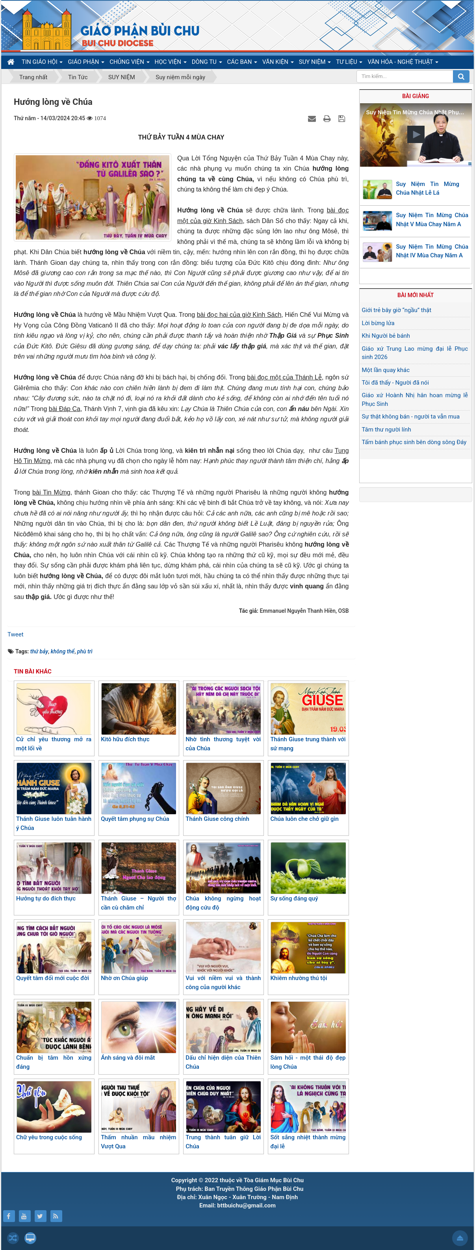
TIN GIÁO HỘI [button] (42, 63)
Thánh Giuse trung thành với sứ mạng (307, 717)
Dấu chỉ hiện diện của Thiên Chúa (223, 1035)
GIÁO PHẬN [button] (86, 63)
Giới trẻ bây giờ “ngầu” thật (397, 310)
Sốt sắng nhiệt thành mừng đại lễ (307, 1115)
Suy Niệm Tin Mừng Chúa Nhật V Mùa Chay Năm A (432, 220)
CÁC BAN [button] (242, 63)
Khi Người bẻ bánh (386, 335)
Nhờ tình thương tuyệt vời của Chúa (223, 717)
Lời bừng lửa (378, 323)
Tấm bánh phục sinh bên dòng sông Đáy (414, 442)
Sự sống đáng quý (307, 872)
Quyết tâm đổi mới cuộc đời (53, 952)
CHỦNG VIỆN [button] (129, 63)
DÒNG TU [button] (207, 63)
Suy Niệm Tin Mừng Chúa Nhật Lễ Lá (428, 188)
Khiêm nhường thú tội (307, 952)
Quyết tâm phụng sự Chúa (138, 792)
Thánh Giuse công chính (223, 792)
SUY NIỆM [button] (315, 63)
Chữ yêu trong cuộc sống (53, 1111)
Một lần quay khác (386, 370)
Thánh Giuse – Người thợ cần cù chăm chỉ (138, 876)
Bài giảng (415, 96)
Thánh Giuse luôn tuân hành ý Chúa (53, 797)
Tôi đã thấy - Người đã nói (395, 382)
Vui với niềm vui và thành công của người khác (223, 956)
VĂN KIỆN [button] (278, 63)
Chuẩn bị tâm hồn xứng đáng (53, 1035)
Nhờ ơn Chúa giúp (138, 952)
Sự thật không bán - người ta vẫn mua (411, 416)
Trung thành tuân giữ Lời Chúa (223, 1115)
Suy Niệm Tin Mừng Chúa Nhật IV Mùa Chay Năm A (432, 251)
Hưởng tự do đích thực (53, 872)
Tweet (15, 634)
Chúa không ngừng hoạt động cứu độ (223, 876)
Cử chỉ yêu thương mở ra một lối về (53, 717)
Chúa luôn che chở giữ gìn (307, 792)
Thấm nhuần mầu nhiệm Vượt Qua (138, 1115)
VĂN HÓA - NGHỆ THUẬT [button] (402, 63)
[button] (416, 134)
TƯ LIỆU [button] (349, 63)
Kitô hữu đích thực (138, 713)
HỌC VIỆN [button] (171, 63)
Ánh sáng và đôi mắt (138, 1031)
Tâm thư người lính (386, 429)
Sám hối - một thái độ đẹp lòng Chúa (307, 1035)
